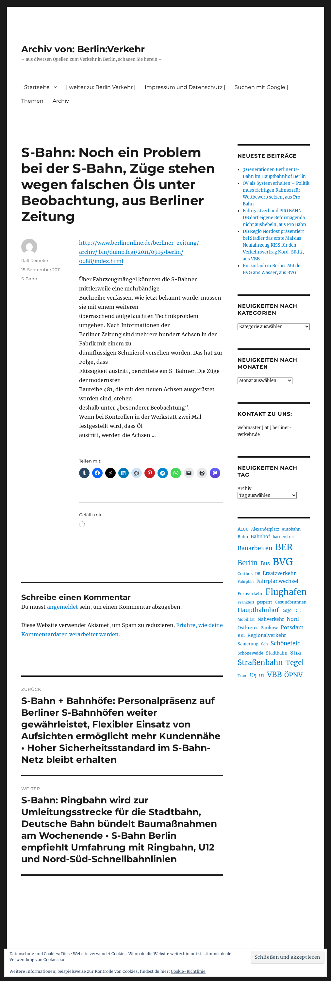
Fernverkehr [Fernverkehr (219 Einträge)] (250, 593)
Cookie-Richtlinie (188, 971)
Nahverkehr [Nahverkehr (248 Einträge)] (270, 619)
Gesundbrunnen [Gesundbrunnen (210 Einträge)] (290, 602)
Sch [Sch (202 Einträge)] (264, 643)
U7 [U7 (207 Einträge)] (261, 675)
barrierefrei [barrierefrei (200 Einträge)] (283, 536)
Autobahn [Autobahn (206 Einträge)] (291, 529)
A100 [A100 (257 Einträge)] (243, 529)
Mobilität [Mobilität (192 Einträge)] (246, 619)
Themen (32, 101)
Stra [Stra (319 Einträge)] (295, 652)
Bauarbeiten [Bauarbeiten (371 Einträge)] (255, 548)
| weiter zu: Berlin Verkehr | (101, 87)
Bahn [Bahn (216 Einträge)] (243, 536)
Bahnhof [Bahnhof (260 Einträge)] (260, 536)
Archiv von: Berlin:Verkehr (83, 49)
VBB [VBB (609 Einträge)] (274, 674)
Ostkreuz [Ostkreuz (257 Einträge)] (248, 628)
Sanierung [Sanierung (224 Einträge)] (248, 643)
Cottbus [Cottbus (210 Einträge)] (245, 573)
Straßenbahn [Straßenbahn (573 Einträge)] (260, 662)
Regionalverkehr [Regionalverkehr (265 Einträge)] (266, 635)
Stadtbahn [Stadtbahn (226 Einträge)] (277, 653)
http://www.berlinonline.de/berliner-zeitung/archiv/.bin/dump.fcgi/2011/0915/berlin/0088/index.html (139, 251)
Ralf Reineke (34, 260)
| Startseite (35, 87)
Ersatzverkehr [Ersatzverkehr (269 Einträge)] (279, 573)
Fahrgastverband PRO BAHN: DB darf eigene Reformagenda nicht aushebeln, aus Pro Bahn (274, 217)
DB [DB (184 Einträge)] (257, 573)
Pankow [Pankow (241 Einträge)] (269, 628)
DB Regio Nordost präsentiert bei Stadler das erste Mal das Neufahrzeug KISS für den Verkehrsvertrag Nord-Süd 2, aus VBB (273, 245)
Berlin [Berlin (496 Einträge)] (248, 563)
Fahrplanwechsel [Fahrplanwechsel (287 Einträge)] (277, 581)
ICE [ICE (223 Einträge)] (297, 610)
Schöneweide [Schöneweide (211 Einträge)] (250, 653)
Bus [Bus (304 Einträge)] (265, 563)
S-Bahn (29, 278)
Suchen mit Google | (261, 87)
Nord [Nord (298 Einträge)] (293, 619)
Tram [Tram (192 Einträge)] (242, 676)
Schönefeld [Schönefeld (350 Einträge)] (286, 643)
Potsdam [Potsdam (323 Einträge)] (292, 627)
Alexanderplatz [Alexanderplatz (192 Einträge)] (265, 529)
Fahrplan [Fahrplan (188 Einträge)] (246, 581)
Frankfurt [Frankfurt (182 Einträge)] (246, 602)
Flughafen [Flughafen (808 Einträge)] (286, 592)
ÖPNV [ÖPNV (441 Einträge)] (293, 675)
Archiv (61, 101)
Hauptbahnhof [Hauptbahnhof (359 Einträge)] (258, 610)
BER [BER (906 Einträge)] (284, 547)
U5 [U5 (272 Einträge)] (253, 675)
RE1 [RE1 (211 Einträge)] (241, 635)
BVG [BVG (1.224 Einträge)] (283, 562)
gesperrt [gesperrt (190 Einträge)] (264, 602)
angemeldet (62, 607)
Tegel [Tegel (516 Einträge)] (295, 662)
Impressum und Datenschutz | (185, 87)
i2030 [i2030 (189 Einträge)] (286, 610)
